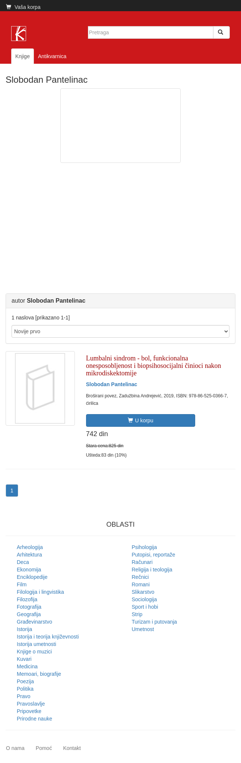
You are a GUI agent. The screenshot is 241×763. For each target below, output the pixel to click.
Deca (23, 562)
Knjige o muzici (34, 652)
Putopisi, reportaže (153, 555)
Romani (141, 584)
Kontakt (71, 748)
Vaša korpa (23, 7)
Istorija (24, 629)
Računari (142, 562)
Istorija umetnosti (36, 644)
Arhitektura (29, 555)
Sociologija (144, 599)
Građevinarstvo (34, 622)
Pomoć (44, 748)
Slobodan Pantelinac (111, 384)
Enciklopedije (32, 577)
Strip (137, 614)
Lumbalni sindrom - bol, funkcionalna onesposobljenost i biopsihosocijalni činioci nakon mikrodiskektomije (153, 365)
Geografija (29, 614)
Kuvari (24, 659)
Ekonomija (29, 570)
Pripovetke (29, 711)
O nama (15, 748)
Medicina (27, 666)
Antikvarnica (52, 56)
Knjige (22, 56)
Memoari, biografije (39, 674)
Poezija (25, 681)
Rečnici (140, 577)
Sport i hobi (145, 607)
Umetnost (143, 629)
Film (21, 584)
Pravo (24, 696)
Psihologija (144, 547)
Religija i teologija (152, 570)
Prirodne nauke (34, 719)
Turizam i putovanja (154, 622)
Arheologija (30, 547)
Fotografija (29, 607)
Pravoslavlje (31, 704)
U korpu (140, 420)
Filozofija (27, 599)
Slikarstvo (143, 592)
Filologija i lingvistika (40, 592)
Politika (25, 689)
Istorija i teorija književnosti (48, 637)
